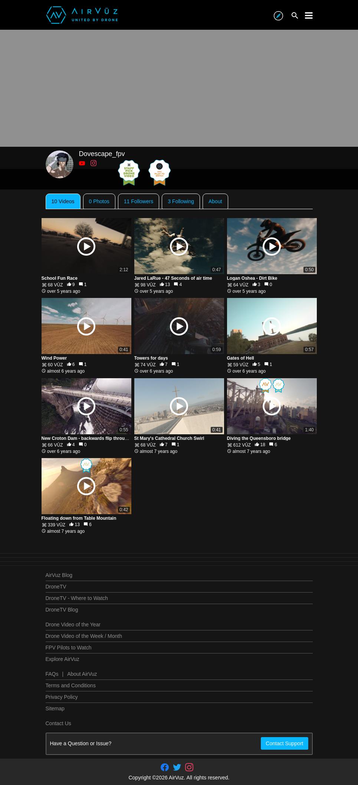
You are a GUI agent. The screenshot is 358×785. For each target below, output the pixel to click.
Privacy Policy (62, 697)
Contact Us (58, 723)
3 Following (181, 201)
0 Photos (99, 201)
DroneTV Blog (62, 610)
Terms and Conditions (71, 685)
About (215, 201)
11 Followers (138, 201)
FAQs (52, 674)
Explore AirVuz (62, 659)
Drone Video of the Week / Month (84, 636)
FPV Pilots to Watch (69, 648)
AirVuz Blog (59, 575)
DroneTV (56, 587)
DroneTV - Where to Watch (77, 598)
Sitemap (55, 708)
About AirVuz (82, 674)
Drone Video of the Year (73, 624)
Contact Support (284, 743)
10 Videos (63, 201)
